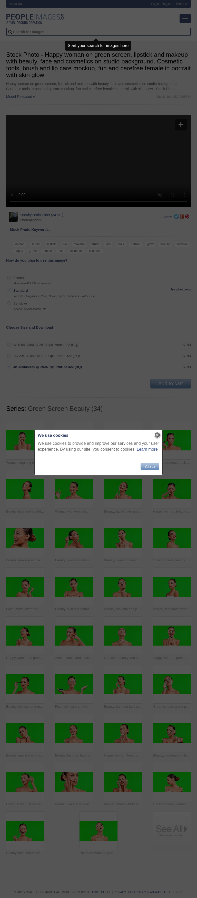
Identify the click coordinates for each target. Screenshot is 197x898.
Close (150, 466)
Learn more (147, 449)
